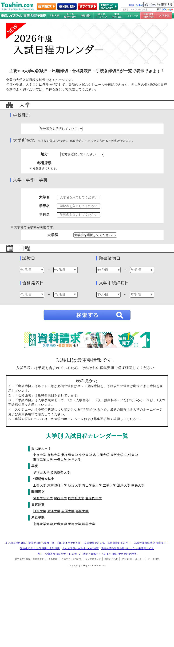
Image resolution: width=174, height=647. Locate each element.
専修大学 (82, 511)
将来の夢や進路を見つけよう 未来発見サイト (127, 548)
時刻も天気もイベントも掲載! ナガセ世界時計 (110, 553)
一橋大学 (60, 459)
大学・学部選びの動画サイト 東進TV (59, 553)
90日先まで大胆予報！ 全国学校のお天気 (81, 543)
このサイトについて (71, 559)
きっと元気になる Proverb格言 (80, 548)
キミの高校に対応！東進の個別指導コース (29, 543)
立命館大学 (93, 498)
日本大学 (39, 511)
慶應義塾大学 (60, 472)
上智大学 (39, 485)
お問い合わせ (111, 559)
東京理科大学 (57, 485)
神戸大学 (74, 459)
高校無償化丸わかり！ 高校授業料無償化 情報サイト (138, 543)
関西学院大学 (43, 498)
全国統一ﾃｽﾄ (134, 5)
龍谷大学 (88, 524)
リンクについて (93, 559)
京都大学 (54, 455)
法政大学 (123, 485)
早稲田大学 (41, 472)
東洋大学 (54, 511)
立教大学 (109, 485)
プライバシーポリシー (133, 559)
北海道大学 (69, 455)
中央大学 (138, 485)
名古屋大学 (101, 455)
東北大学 (85, 455)
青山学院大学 (92, 485)
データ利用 (153, 559)
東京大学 (39, 455)
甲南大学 (74, 524)
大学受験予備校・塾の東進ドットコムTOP (36, 559)
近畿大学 (60, 524)
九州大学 (131, 455)
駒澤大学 (68, 511)
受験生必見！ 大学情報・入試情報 (40, 548)
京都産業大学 (43, 524)
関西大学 (60, 498)
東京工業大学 (43, 459)
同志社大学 (76, 498)
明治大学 (74, 485)
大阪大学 (117, 455)
